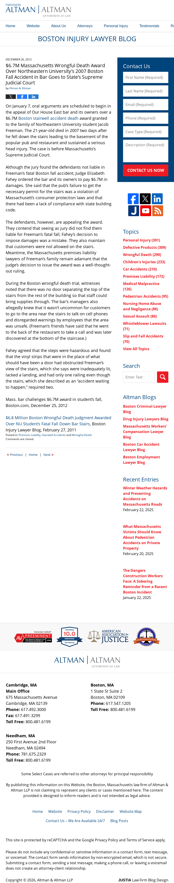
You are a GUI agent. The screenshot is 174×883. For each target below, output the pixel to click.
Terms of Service (140, 840)
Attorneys (85, 26)
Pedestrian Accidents (145, 296)
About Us (58, 26)
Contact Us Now (145, 170)
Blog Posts (119, 820)
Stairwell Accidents (54, 435)
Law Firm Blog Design (143, 880)
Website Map (131, 811)
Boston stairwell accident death (48, 118)
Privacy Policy (79, 811)
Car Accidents (140, 269)
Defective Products (144, 247)
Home (10, 26)
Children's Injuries (144, 261)
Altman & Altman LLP (55, 880)
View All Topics (136, 348)
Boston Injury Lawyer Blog (38, 10)
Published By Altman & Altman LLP (122, 10)
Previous (15, 454)
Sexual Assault (140, 316)
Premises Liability (30, 435)
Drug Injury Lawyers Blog (145, 418)
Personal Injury (116, 26)
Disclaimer (105, 811)
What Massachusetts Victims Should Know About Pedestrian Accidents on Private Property (142, 537)
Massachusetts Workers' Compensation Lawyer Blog (145, 432)
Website (33, 26)
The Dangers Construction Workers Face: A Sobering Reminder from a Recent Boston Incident (145, 581)
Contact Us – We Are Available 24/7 (75, 820)
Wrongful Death (82, 435)
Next (49, 454)
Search (162, 377)
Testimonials (149, 26)
